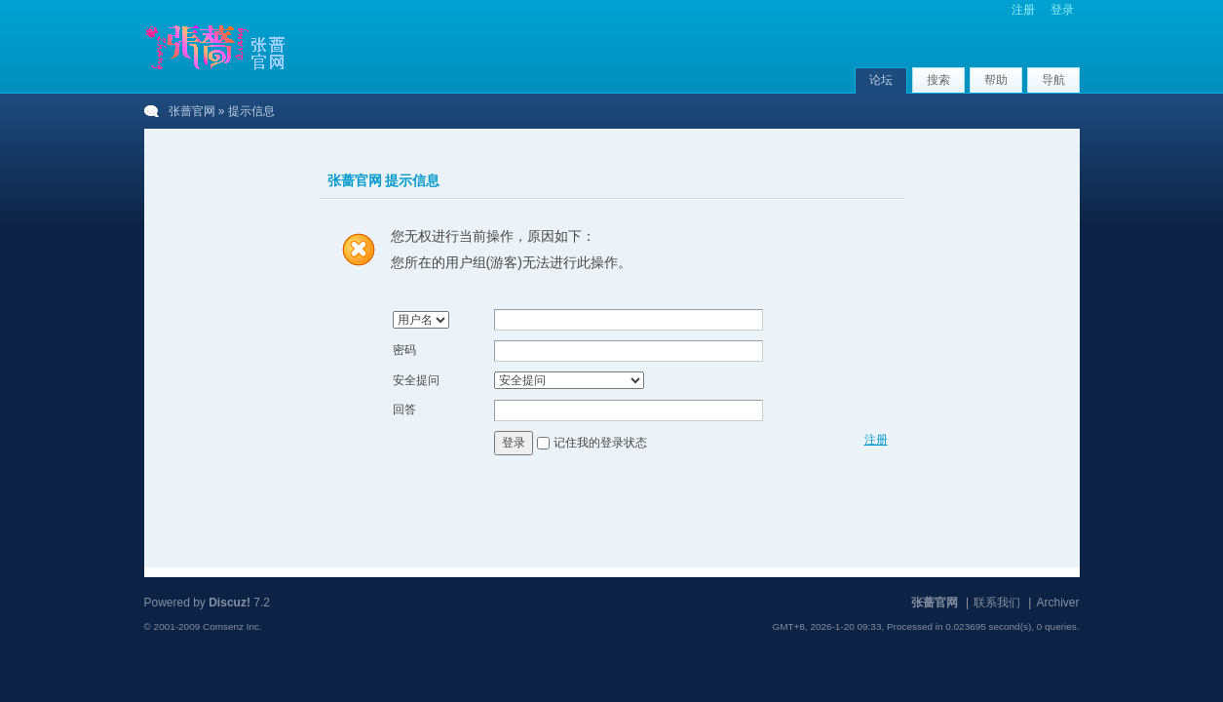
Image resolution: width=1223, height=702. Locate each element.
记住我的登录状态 (600, 442)
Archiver (1057, 602)
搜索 (938, 80)
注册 (1023, 10)
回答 (404, 409)
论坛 (881, 80)
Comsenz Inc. (232, 626)
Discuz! (229, 602)
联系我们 (997, 602)
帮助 (996, 80)
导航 (1053, 80)
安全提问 (416, 380)
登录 (1062, 10)
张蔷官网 (192, 111)
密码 (404, 350)
